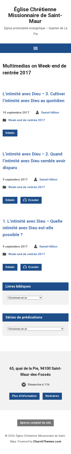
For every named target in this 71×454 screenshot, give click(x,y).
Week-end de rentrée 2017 (26, 120)
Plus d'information (24, 396)
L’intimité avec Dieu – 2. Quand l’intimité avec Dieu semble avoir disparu (34, 160)
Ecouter (31, 200)
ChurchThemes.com (47, 441)
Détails (10, 133)
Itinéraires (52, 396)
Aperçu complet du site (35, 422)
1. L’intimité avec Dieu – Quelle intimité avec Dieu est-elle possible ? (32, 228)
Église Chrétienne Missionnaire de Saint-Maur (35, 15)
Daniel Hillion (50, 112)
